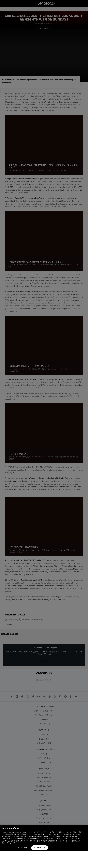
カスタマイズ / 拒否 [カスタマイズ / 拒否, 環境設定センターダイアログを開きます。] (21, 847)
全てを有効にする (39, 847)
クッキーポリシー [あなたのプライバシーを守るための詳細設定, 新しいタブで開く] (12, 843)
